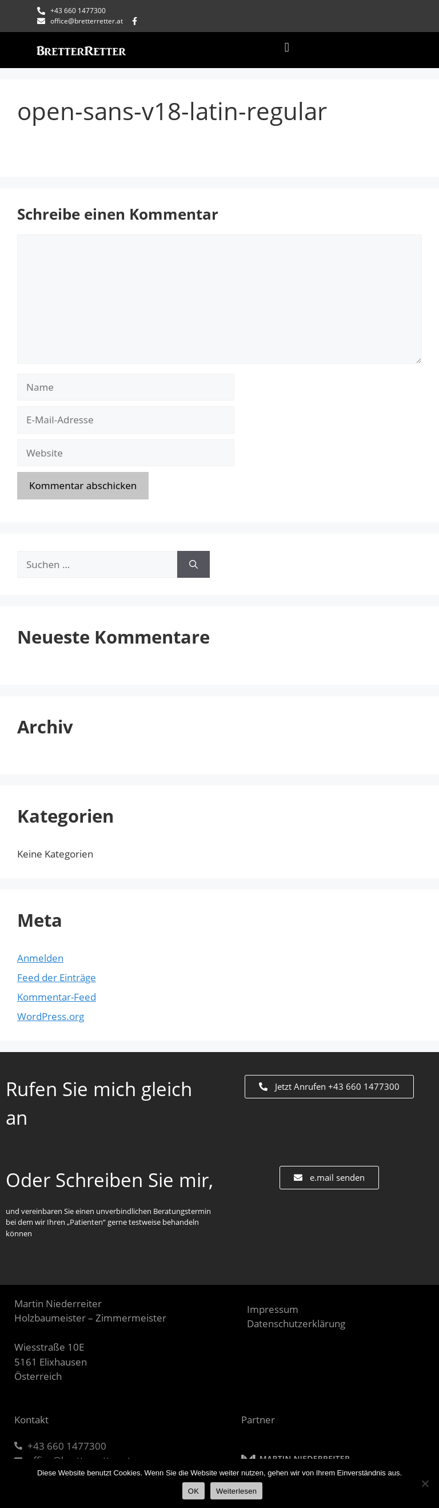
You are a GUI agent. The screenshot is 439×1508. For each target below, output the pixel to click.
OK (193, 1491)
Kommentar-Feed (56, 996)
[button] (286, 47)
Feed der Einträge (56, 977)
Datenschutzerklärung (296, 1323)
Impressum (272, 1309)
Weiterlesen (236, 1491)
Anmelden (40, 958)
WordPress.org (50, 1016)
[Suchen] (193, 564)
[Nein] (424, 1483)
